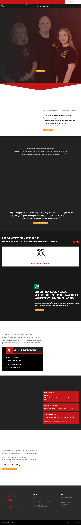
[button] (73, 242)
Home (9, 5)
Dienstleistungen (72, 5)
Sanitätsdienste (60, 5)
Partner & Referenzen (43, 6)
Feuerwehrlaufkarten (48, 5)
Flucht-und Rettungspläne (21, 5)
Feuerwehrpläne (35, 5)
